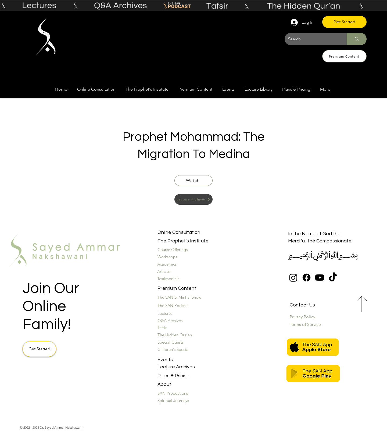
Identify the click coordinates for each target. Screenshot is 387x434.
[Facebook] (306, 277)
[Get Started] (344, 22)
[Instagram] (293, 277)
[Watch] (193, 180)
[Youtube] (319, 277)
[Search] (311, 39)
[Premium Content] (344, 56)
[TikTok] (333, 277)
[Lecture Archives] (193, 199)
